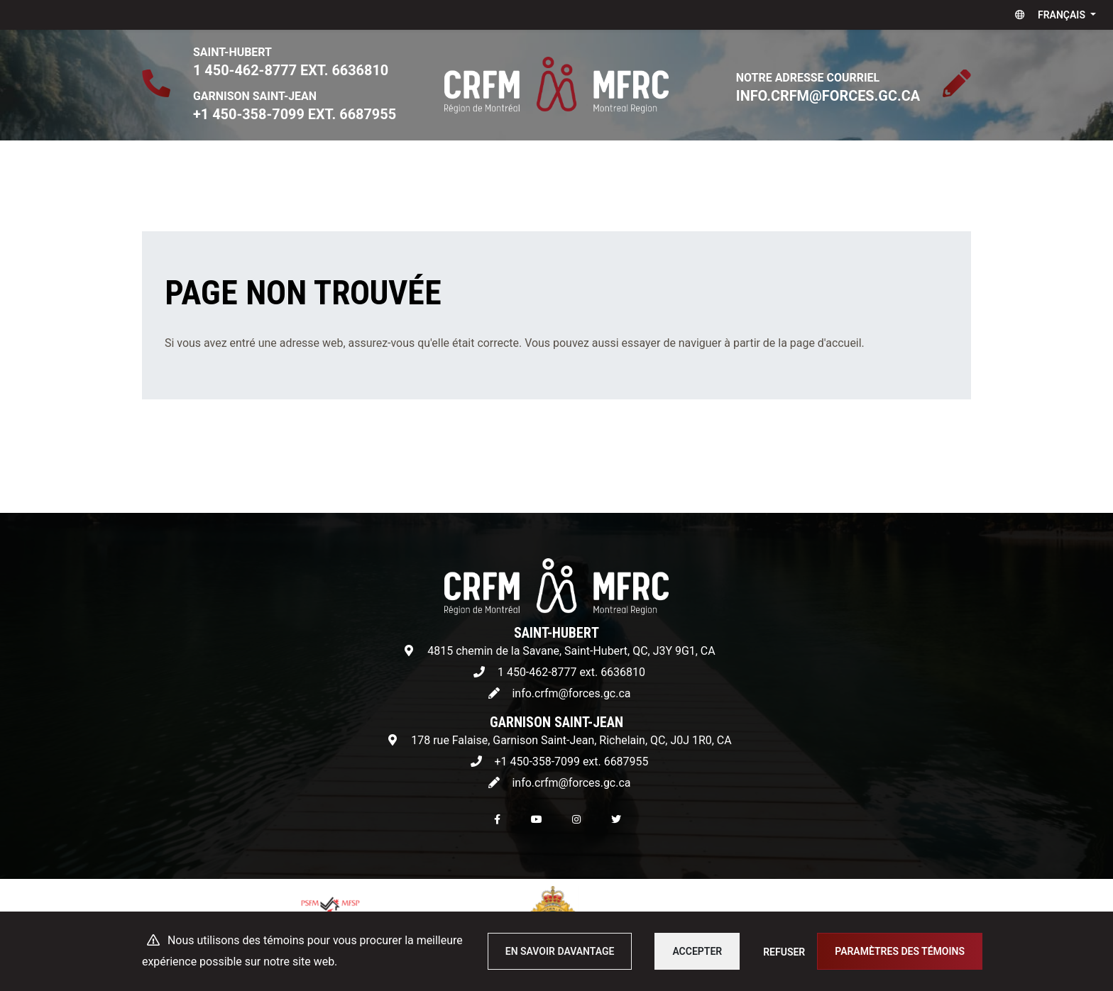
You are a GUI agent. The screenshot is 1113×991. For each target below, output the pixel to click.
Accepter (697, 951)
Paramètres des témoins (900, 951)
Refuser (784, 952)
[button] (1052, 15)
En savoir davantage (560, 951)
